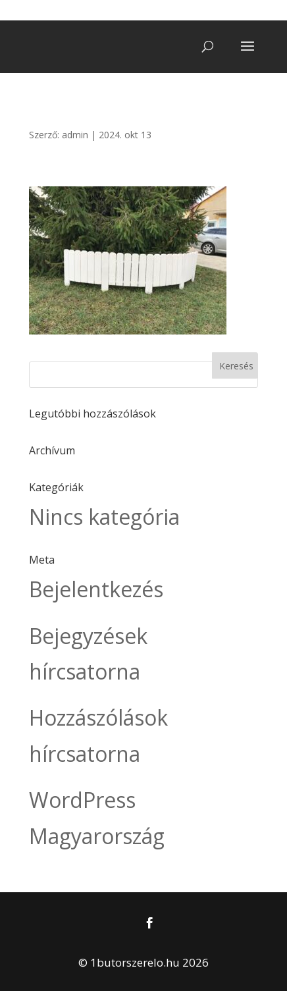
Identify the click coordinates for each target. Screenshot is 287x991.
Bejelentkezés (96, 589)
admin (75, 134)
